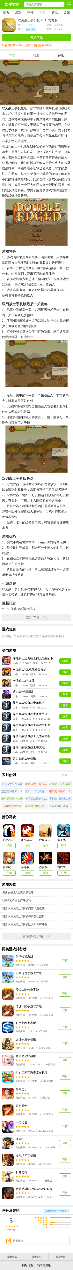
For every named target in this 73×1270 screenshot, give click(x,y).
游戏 (18, 12)
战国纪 (20, 1139)
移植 (64, 108)
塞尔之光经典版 (26, 1056)
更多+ (65, 775)
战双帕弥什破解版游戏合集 (60, 806)
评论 (61, 55)
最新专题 (60, 1256)
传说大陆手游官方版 (29, 1006)
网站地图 (27, 1265)
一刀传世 (21, 1122)
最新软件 (36, 1256)
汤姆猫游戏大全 (12, 806)
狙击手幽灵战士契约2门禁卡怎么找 (23, 908)
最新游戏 (12, 1256)
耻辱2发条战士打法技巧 (16, 900)
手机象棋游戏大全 (60, 798)
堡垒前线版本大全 (12, 791)
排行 (43, 12)
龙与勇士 (21, 1105)
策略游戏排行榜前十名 (36, 806)
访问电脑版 (44, 1265)
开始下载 (36, 37)
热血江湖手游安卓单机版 (32, 1072)
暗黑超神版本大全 (60, 791)
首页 (6, 12)
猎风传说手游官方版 (29, 973)
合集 (67, 12)
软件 (30, 12)
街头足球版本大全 (12, 798)
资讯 (55, 12)
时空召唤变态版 (26, 1022)
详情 (12, 55)
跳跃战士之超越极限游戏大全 (36, 783)
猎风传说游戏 (24, 956)
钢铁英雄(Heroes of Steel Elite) (35, 1188)
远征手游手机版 (26, 1039)
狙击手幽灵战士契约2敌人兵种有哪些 (24, 924)
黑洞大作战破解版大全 (36, 791)
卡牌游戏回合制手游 (36, 798)
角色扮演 (31, 29)
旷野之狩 (21, 1172)
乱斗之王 (21, 1089)
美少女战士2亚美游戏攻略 (18, 892)
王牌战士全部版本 (12, 783)
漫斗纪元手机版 (26, 1155)
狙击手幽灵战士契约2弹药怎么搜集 (23, 916)
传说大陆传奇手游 (27, 989)
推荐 (36, 55)
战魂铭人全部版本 (60, 783)
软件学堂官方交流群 (56, 1210)
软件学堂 (12, 4)
